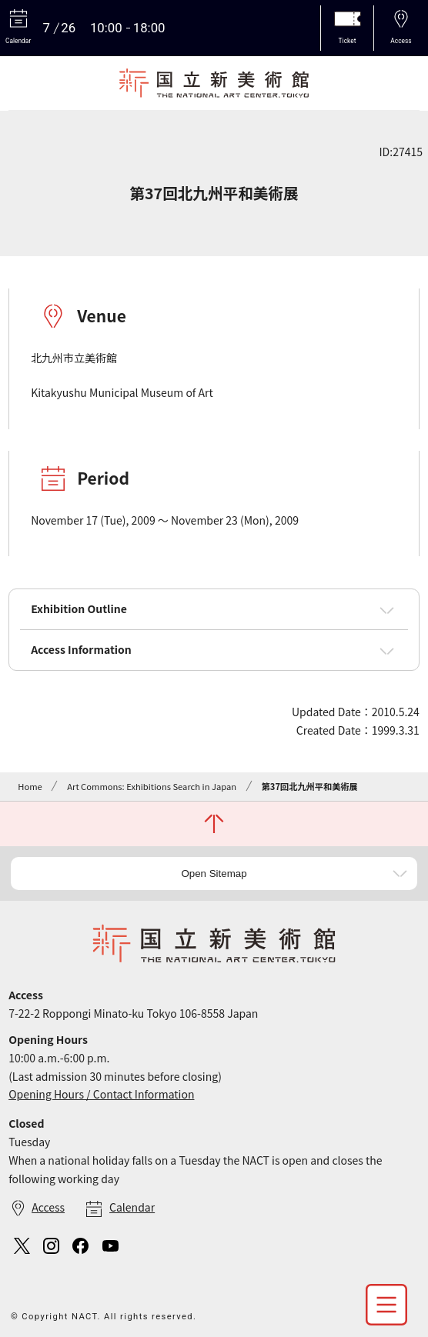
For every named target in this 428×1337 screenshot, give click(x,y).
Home (30, 786)
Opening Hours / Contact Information (101, 1094)
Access (48, 1207)
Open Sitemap (213, 873)
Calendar (132, 1207)
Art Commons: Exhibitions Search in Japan (151, 786)
